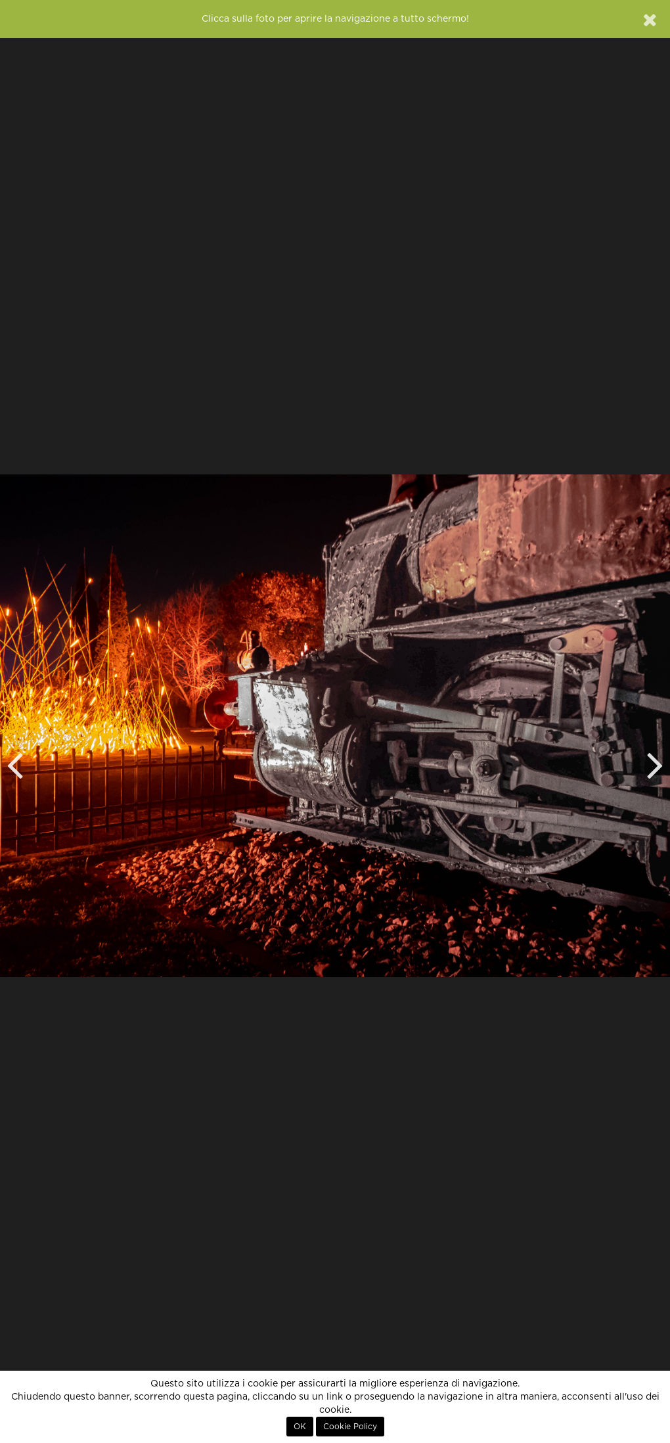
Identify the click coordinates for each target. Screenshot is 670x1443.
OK (300, 1427)
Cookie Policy (350, 1427)
